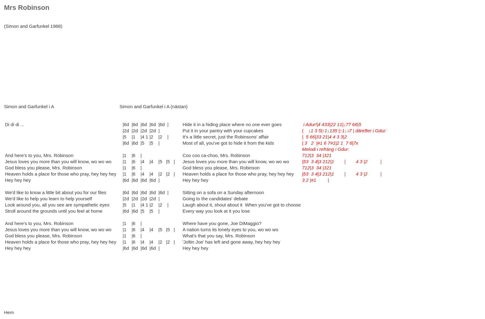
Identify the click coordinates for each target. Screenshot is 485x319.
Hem (9, 312)
